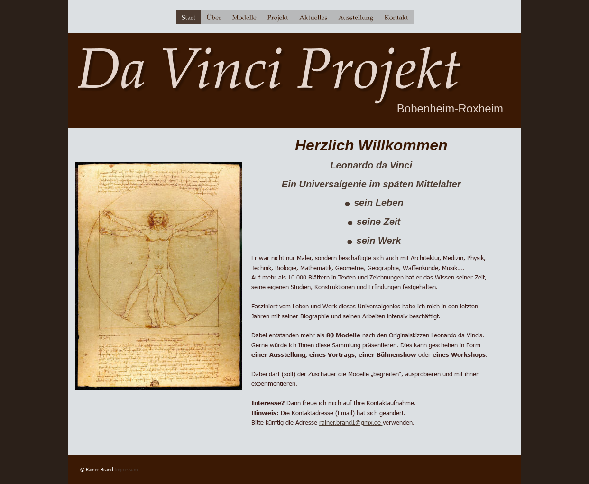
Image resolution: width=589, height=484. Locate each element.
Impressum (126, 469)
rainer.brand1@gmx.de (351, 422)
